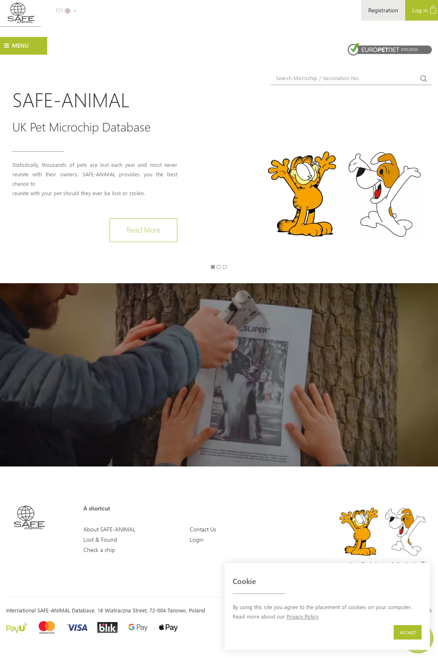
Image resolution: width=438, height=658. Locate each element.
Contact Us (203, 529)
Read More (143, 230)
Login (197, 539)
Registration (383, 10)
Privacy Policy (302, 616)
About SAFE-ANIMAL (109, 529)
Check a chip (99, 550)
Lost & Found (100, 539)
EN (66, 10)
